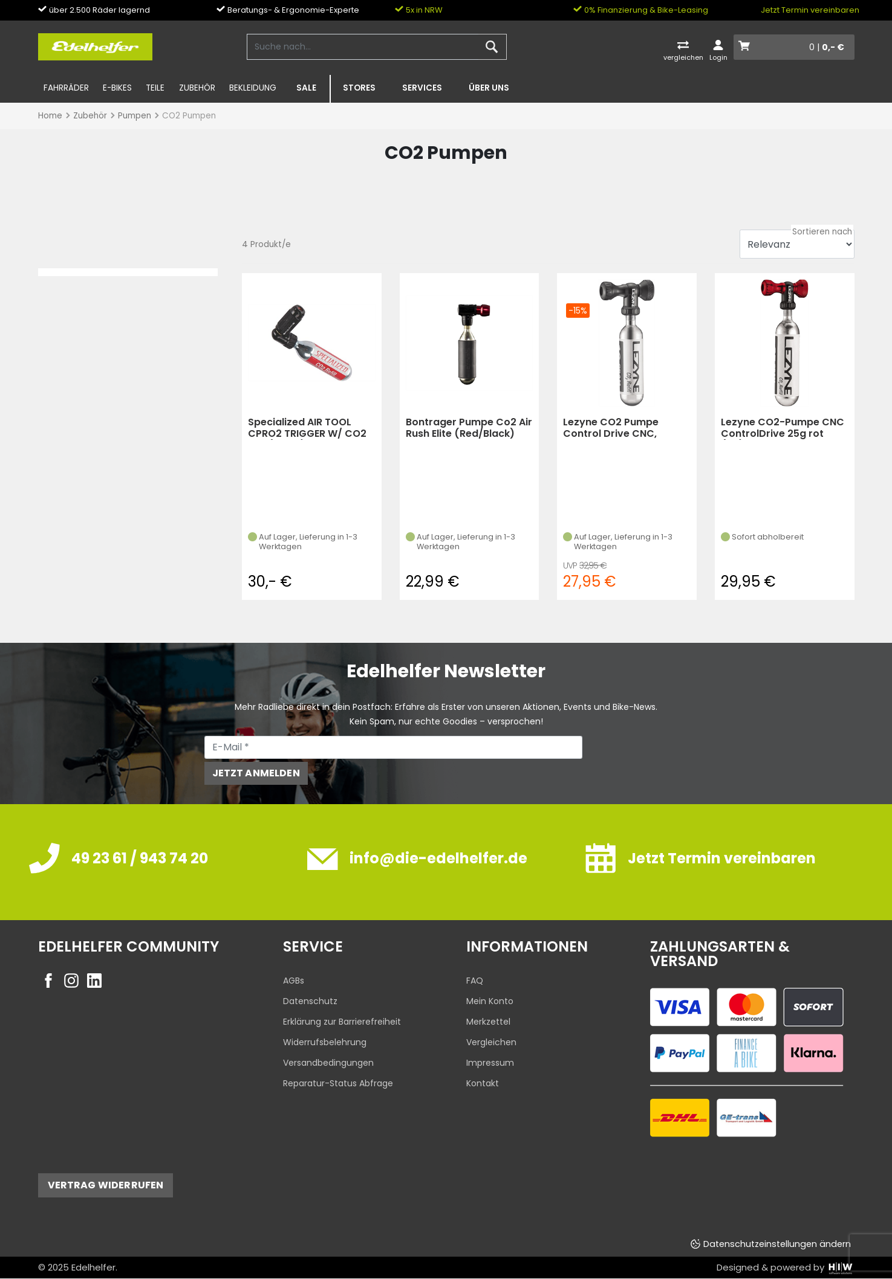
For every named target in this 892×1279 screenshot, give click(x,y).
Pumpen (134, 115)
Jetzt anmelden (256, 773)
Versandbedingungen (328, 1063)
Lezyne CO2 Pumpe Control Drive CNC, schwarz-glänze (611, 428)
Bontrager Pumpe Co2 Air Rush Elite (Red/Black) (469, 428)
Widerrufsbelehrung (324, 1042)
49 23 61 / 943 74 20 (139, 858)
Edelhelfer (93, 1267)
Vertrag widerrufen (106, 1185)
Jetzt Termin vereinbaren (810, 10)
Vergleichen (491, 1042)
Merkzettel (488, 1022)
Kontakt (482, 1083)
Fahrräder (66, 88)
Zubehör (197, 88)
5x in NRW (419, 10)
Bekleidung (252, 88)
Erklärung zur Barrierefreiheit (342, 1022)
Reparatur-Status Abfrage (338, 1083)
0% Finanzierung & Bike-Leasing (640, 10)
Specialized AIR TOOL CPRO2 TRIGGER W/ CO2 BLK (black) (307, 428)
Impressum (490, 1063)
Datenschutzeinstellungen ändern (777, 1244)
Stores (359, 88)
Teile (155, 88)
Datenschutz (310, 1001)
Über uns (489, 88)
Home (50, 115)
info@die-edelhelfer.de (438, 858)
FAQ (474, 981)
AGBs (293, 981)
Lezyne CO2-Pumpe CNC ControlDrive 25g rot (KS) (782, 428)
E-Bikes (117, 88)
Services (422, 88)
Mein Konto (489, 1001)
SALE (306, 88)
